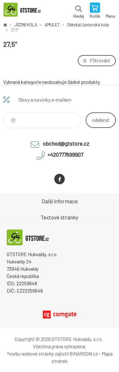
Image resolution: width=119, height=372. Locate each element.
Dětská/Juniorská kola (88, 24)
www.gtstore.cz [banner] (25, 11)
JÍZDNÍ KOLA (26, 24)
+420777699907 (65, 154)
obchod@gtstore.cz (66, 143)
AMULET (52, 24)
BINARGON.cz (83, 353)
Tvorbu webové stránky (30, 353)
